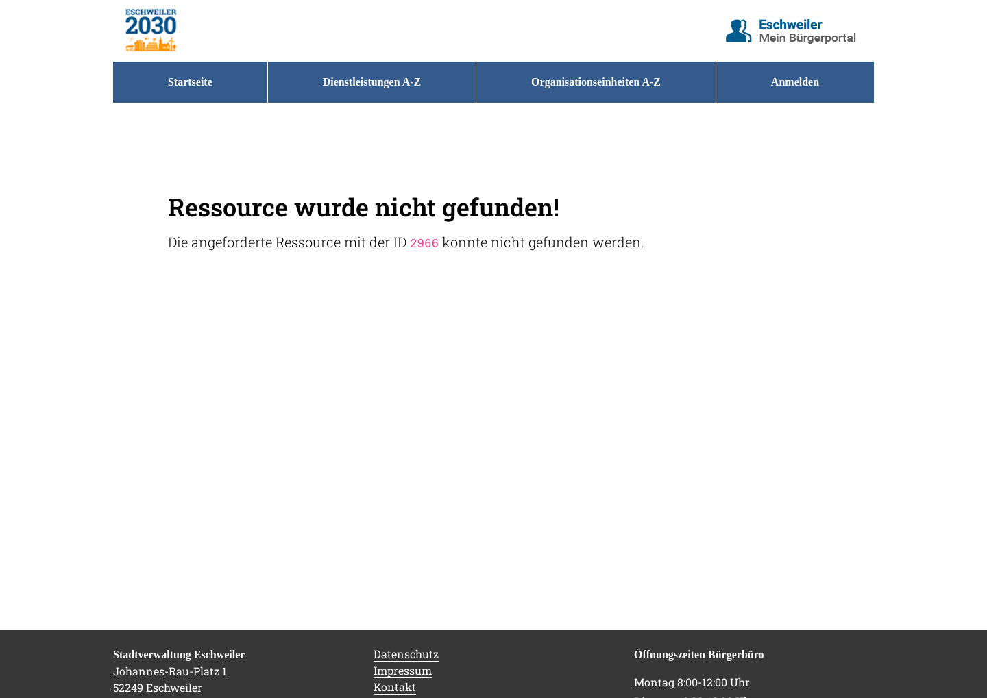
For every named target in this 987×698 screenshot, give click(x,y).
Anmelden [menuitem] (795, 82)
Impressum (403, 670)
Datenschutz (406, 654)
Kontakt (395, 687)
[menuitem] (190, 82)
